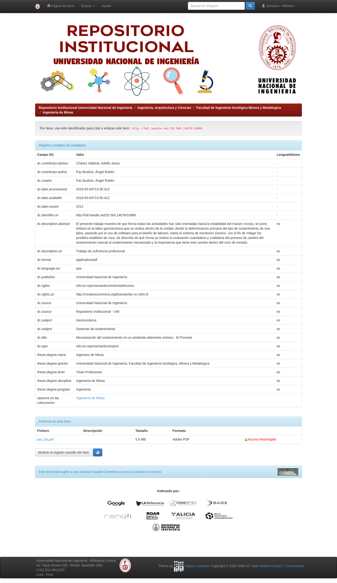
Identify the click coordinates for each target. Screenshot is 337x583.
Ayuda (106, 6)
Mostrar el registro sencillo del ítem (63, 452)
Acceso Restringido (262, 439)
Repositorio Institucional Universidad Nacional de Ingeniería (85, 108)
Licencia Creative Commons (140, 472)
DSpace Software (197, 566)
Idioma (289, 6)
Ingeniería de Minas (58, 112)
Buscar (88, 6)
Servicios (272, 6)
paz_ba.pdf (45, 439)
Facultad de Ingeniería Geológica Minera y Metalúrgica (238, 108)
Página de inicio (60, 6)
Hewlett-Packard (271, 566)
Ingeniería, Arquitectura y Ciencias (164, 108)
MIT (248, 566)
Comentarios (295, 566)
